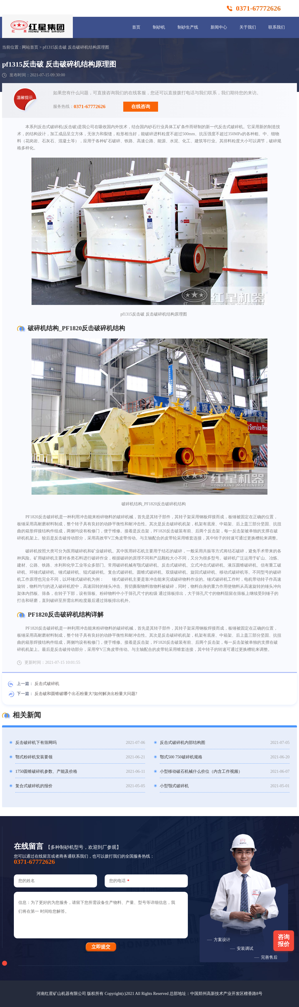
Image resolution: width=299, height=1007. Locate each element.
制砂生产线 (188, 27)
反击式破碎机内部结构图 (182, 742)
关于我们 (247, 27)
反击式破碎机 (46, 683)
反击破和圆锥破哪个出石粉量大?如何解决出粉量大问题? (85, 693)
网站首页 (30, 47)
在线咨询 (140, 106)
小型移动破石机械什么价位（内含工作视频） (201, 771)
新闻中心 (219, 27)
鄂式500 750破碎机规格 (181, 757)
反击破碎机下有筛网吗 (36, 742)
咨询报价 (284, 940)
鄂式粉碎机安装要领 (33, 757)
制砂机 (159, 27)
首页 (136, 27)
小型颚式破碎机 (174, 786)
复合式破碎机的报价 (33, 786)
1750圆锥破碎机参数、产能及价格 (46, 771)
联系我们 (276, 27)
